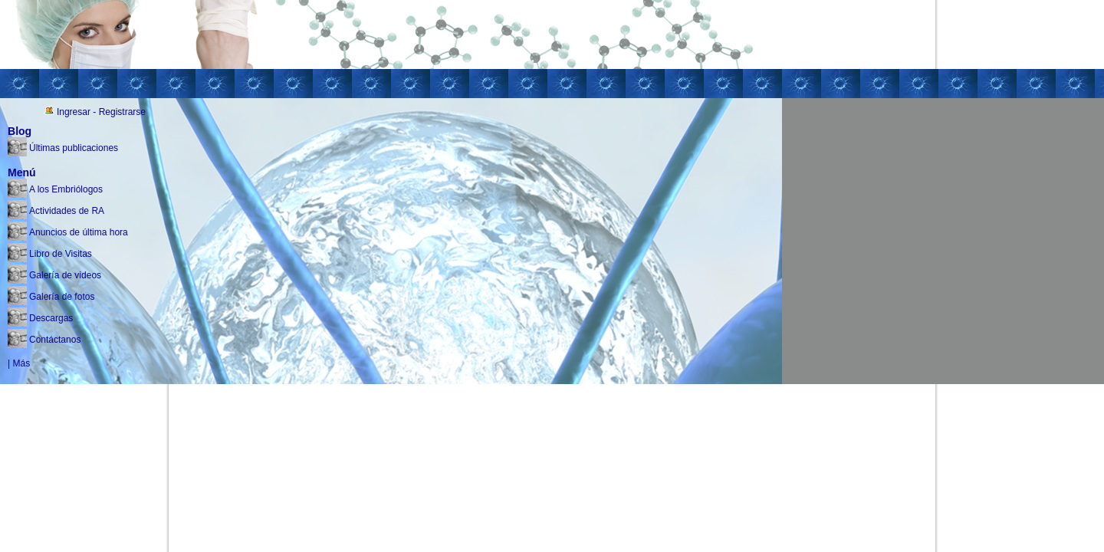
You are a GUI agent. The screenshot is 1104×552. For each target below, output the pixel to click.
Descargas (51, 318)
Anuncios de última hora (78, 232)
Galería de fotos (61, 296)
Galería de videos (65, 275)
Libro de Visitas (60, 253)
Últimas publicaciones (73, 148)
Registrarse (122, 112)
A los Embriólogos (66, 189)
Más (21, 363)
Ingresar (73, 112)
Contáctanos (54, 339)
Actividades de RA (66, 210)
